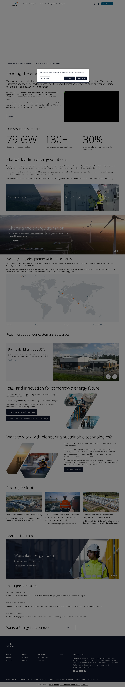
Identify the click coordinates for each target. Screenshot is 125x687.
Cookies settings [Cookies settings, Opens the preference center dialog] (45, 78)
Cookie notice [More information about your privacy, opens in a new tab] (65, 73)
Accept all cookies (81, 78)
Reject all (69, 78)
